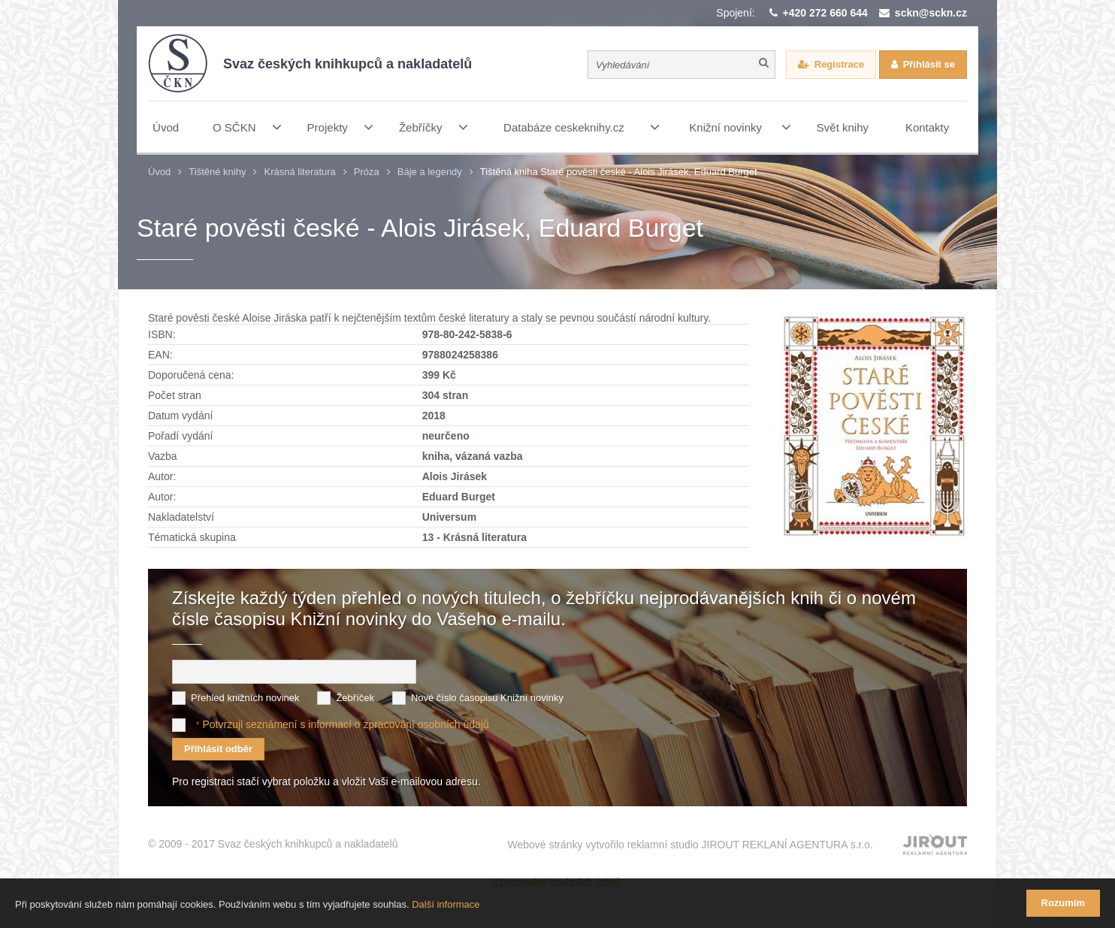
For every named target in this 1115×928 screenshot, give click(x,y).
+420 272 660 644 (825, 13)
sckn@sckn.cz (931, 13)
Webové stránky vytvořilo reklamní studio (690, 844)
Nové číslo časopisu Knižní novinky (487, 697)
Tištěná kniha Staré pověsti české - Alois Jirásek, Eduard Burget (618, 171)
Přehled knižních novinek (245, 697)
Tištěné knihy (217, 171)
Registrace (839, 64)
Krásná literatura (299, 171)
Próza (366, 171)
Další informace (445, 904)
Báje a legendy (429, 171)
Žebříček (355, 697)
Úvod (159, 171)
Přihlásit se (929, 64)
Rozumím (1063, 902)
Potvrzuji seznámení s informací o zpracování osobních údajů (345, 724)
